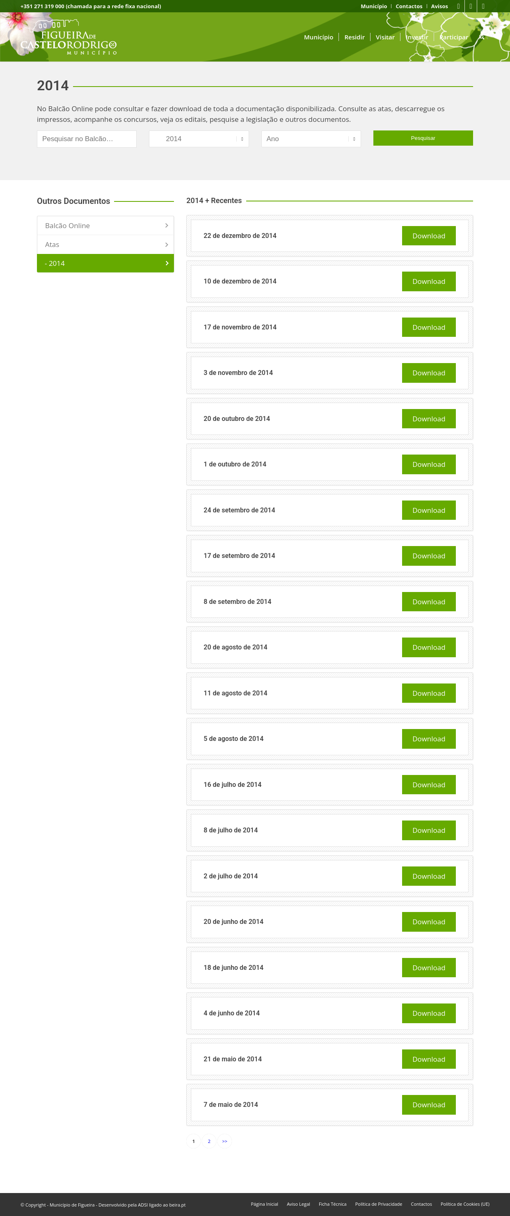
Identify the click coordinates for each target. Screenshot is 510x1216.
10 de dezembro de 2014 (240, 281)
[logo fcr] (75, 37)
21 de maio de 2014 (233, 1059)
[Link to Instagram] (483, 6)
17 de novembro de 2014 (240, 327)
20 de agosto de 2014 (235, 647)
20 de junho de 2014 (233, 922)
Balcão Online (67, 225)
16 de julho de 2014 (232, 785)
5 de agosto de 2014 (233, 739)
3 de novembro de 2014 (238, 373)
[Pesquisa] (481, 37)
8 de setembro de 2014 (237, 602)
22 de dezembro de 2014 (240, 236)
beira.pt (177, 1205)
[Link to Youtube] (471, 6)
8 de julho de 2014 (231, 830)
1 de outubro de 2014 (235, 464)
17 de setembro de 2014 (239, 556)
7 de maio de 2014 (231, 1105)
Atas (52, 244)
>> (225, 1141)
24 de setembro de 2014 (239, 510)
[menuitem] (374, 6)
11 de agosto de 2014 (235, 693)
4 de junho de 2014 (232, 1013)
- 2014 (55, 263)
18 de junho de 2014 (233, 967)
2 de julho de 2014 (231, 876)
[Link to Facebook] (458, 6)
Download (429, 235)
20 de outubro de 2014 (237, 419)
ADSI (143, 1205)
